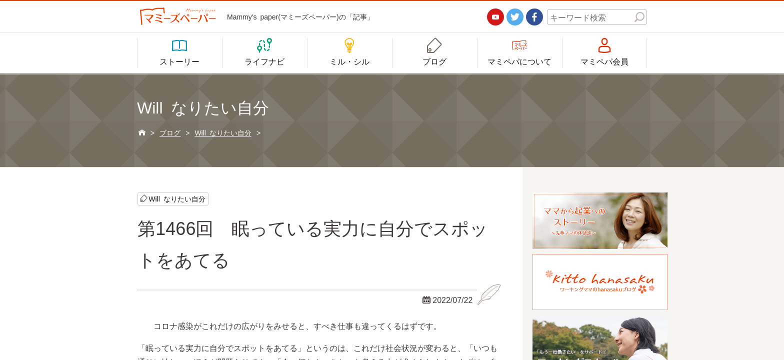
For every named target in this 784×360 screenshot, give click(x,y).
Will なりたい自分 (177, 198)
